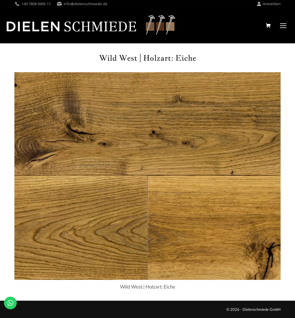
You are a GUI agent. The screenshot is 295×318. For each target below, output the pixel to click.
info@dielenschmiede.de (85, 3)
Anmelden (269, 4)
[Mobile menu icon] (283, 26)
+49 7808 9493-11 (36, 3)
